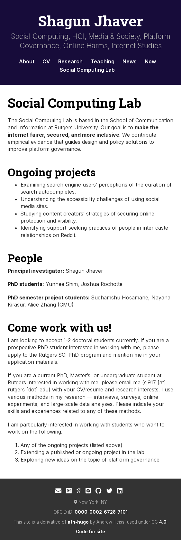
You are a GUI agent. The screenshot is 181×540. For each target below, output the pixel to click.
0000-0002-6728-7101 (101, 512)
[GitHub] (98, 491)
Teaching (102, 61)
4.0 (163, 522)
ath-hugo (78, 522)
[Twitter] (109, 491)
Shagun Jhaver (90, 20)
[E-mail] (58, 491)
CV (46, 61)
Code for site (90, 531)
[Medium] (69, 491)
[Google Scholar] (78, 491)
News (129, 61)
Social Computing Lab (87, 70)
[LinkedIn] (119, 491)
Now (150, 61)
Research (70, 61)
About (26, 61)
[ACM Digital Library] (88, 491)
